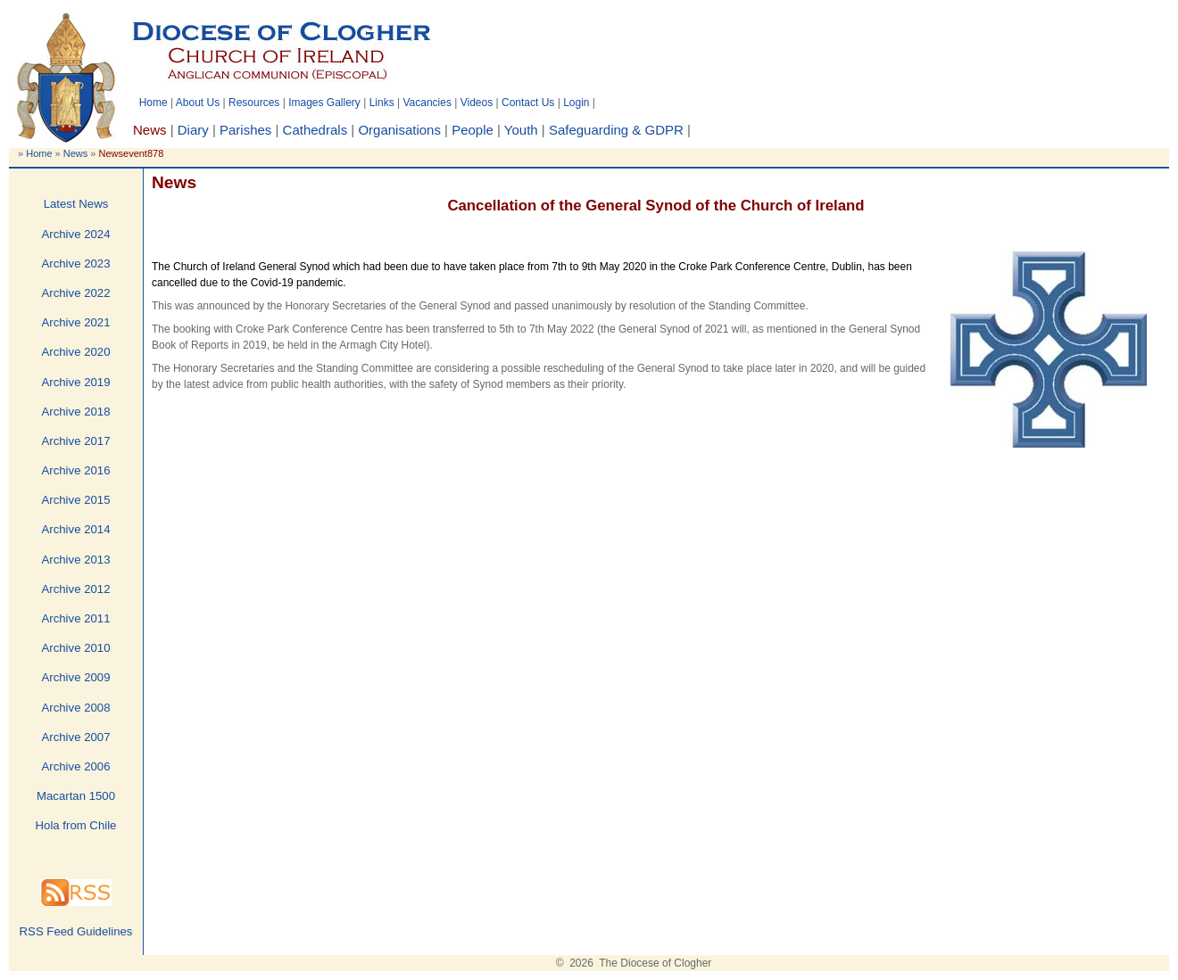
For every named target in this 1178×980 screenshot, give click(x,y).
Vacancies (426, 102)
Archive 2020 (76, 351)
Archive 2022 (76, 293)
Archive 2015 (76, 499)
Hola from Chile (76, 825)
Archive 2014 (76, 529)
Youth (521, 129)
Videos (476, 102)
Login (576, 102)
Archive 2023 (76, 263)
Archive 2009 (76, 677)
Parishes (245, 129)
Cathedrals (315, 129)
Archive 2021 (76, 322)
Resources (253, 102)
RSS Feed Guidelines (76, 931)
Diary (193, 129)
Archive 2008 (76, 707)
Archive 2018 (76, 411)
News (75, 153)
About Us (198, 102)
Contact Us (528, 102)
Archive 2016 (76, 470)
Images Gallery (324, 102)
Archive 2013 (76, 559)
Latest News (76, 203)
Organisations (399, 129)
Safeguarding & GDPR (616, 129)
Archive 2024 (76, 234)
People (473, 129)
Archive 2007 (76, 737)
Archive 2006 (76, 766)
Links (381, 102)
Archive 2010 (76, 648)
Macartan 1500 (76, 796)
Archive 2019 (76, 382)
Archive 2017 (76, 441)
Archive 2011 (76, 618)
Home (153, 102)
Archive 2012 (76, 589)
